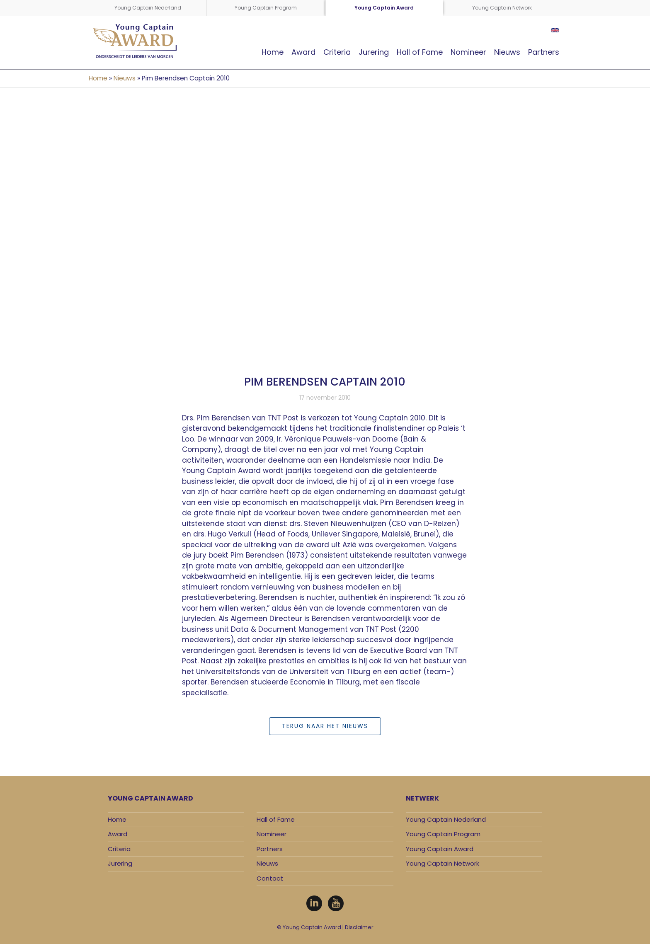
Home (273, 52)
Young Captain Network (502, 7)
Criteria (337, 52)
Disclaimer (359, 927)
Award (303, 52)
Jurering (374, 52)
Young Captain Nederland (147, 7)
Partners (543, 52)
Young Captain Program (266, 7)
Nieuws (507, 52)
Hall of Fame (420, 52)
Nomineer (468, 52)
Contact (270, 878)
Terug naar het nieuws (325, 726)
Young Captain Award (384, 7)
